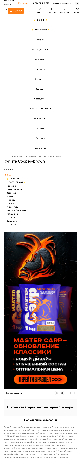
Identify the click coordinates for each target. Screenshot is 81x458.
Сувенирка (40, 138)
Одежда (39, 89)
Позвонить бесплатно (62, 3)
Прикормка (39, 40)
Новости (7, 4)
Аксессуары (39, 99)
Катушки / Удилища (39, 109)
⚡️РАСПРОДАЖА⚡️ (40, 30)
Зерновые (39, 59)
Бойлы (39, 69)
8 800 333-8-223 (41, 3)
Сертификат (40, 148)
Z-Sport (8, 175)
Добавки (40, 128)
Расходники (39, 118)
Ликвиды (39, 79)
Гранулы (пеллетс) (39, 49)
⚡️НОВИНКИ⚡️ (40, 20)
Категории (9, 169)
